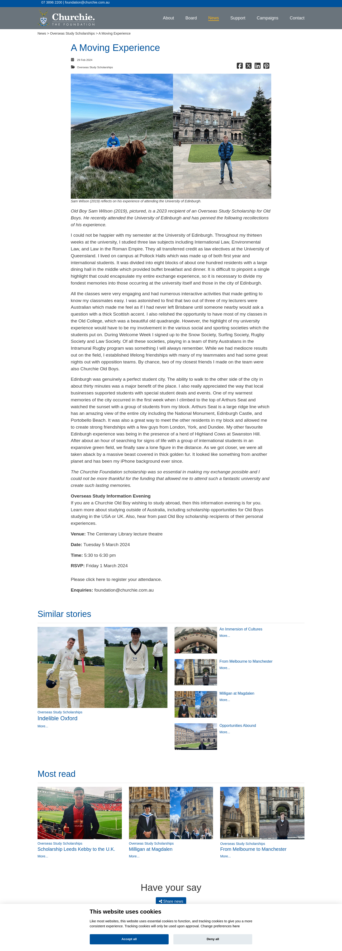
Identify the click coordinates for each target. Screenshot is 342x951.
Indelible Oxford (57, 716)
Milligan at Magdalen (236, 691)
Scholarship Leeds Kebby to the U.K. (76, 847)
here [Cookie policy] (236, 926)
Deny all (213, 939)
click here (95, 577)
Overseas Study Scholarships (72, 31)
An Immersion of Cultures (240, 627)
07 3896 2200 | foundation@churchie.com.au (75, 2)
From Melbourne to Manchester (245, 659)
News (42, 31)
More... (43, 724)
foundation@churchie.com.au (124, 587)
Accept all (129, 939)
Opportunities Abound (237, 723)
